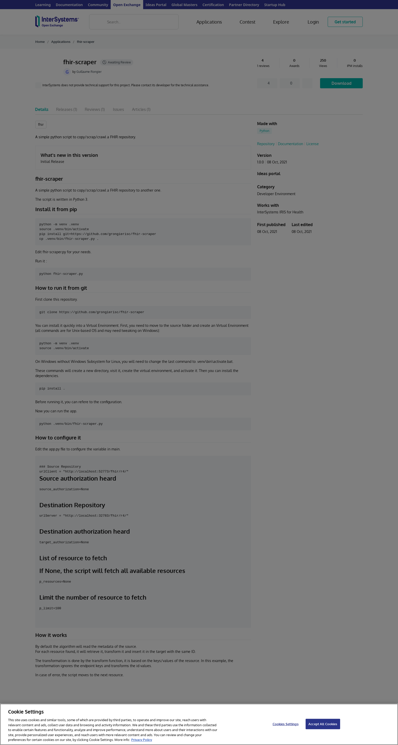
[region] (199, 724)
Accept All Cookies (322, 724)
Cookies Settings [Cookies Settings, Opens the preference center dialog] (285, 724)
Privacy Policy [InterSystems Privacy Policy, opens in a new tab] (141, 740)
